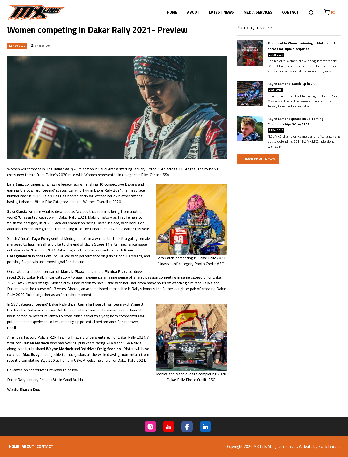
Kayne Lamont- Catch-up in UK (291, 83)
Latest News (221, 12)
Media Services (258, 12)
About (193, 12)
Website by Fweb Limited (319, 446)
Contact (290, 12)
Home (172, 12)
